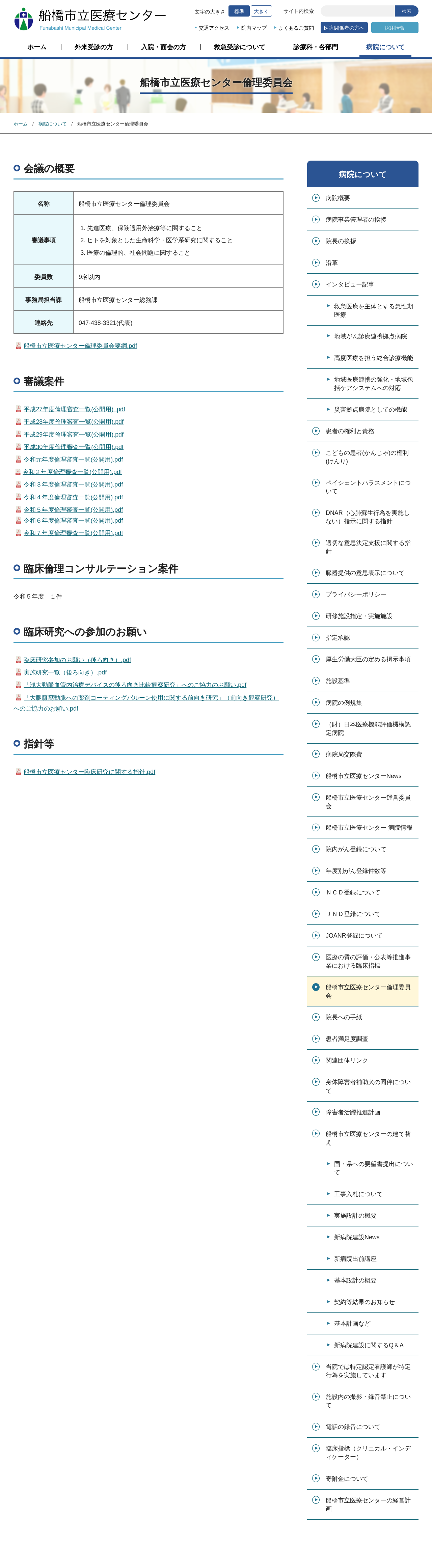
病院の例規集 (344, 702)
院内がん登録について (356, 849)
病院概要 (338, 198)
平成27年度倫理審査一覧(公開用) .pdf (74, 409)
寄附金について (347, 1478)
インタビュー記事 (350, 284)
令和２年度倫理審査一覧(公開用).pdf (72, 472)
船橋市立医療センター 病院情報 (369, 827)
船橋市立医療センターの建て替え (368, 1138)
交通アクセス (214, 28)
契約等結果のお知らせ (364, 1302)
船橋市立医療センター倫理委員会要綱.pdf (80, 345)
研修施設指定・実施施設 (359, 616)
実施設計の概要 (355, 1215)
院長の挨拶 (341, 241)
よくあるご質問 (296, 28)
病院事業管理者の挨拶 (356, 219)
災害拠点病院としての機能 (370, 409)
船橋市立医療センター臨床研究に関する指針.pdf (89, 772)
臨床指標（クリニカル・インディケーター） (368, 1452)
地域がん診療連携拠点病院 (370, 336)
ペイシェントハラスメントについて (368, 487)
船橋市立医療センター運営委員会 (368, 801)
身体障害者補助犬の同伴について (368, 1086)
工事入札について (358, 1194)
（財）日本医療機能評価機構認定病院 (368, 728)
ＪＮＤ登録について (353, 914)
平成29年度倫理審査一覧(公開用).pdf (74, 434)
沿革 (332, 262)
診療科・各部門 (315, 47)
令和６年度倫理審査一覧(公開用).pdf (73, 520)
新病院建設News (357, 1237)
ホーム (37, 47)
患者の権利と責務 (350, 431)
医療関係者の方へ (344, 28)
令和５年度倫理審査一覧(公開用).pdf (73, 509)
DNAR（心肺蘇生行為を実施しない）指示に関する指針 (368, 517)
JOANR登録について (354, 935)
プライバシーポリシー (356, 594)
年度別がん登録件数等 (356, 870)
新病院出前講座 (355, 1258)
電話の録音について (353, 1426)
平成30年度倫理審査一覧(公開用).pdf (74, 447)
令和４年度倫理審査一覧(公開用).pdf (73, 497)
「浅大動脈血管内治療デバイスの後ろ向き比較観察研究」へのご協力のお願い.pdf (135, 685)
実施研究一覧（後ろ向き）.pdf (65, 672)
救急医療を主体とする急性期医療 (373, 310)
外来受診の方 (94, 47)
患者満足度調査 (347, 1038)
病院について (385, 47)
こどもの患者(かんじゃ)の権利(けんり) (367, 457)
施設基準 (338, 680)
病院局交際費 (344, 754)
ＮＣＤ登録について (353, 892)
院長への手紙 (344, 1017)
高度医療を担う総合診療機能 (373, 358)
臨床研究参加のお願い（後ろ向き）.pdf (77, 660)
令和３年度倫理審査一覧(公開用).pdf (69, 484)
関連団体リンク (347, 1060)
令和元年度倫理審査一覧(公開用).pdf (73, 459)
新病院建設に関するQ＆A (369, 1345)
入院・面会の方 (163, 47)
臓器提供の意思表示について (365, 573)
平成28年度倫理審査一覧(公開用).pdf (74, 421)
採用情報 (395, 28)
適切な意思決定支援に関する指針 (368, 547)
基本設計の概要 (355, 1280)
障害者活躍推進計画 (353, 1112)
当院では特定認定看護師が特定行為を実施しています (368, 1371)
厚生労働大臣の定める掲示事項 (368, 659)
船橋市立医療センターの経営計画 (368, 1504)
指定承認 (338, 637)
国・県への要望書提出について (373, 1168)
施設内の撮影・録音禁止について (368, 1401)
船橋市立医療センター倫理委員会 (368, 991)
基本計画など (352, 1323)
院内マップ (254, 28)
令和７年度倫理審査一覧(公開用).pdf (73, 533)
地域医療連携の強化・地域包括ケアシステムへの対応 (373, 383)
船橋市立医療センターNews (364, 776)
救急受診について (239, 47)
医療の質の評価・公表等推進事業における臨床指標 (368, 961)
